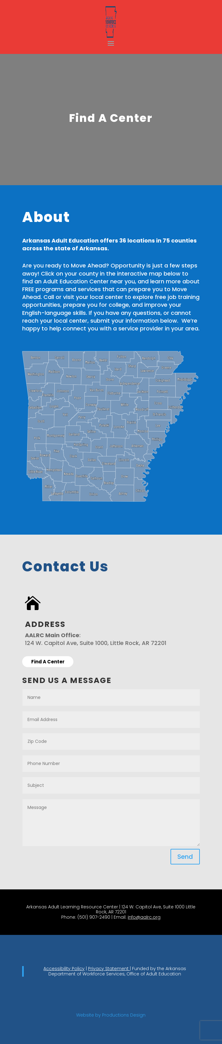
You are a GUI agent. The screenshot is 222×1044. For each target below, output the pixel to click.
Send (185, 856)
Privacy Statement (109, 968)
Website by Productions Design (111, 1015)
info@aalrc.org (144, 917)
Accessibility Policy (64, 968)
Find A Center (48, 661)
